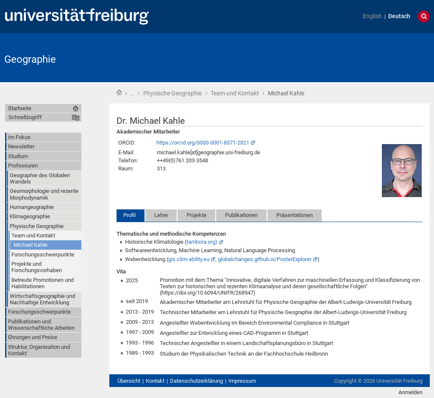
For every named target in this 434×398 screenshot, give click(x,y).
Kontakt (155, 381)
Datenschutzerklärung (196, 381)
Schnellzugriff (25, 117)
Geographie (30, 59)
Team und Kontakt (235, 93)
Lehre (161, 215)
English (372, 16)
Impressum (242, 381)
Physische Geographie (172, 93)
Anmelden (410, 392)
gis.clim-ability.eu (188, 259)
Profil (129, 215)
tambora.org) (201, 242)
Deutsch (399, 16)
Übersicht (128, 381)
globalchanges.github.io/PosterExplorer (265, 259)
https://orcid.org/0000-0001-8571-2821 (202, 142)
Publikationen (241, 215)
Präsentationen (294, 215)
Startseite (119, 92)
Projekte (196, 215)
